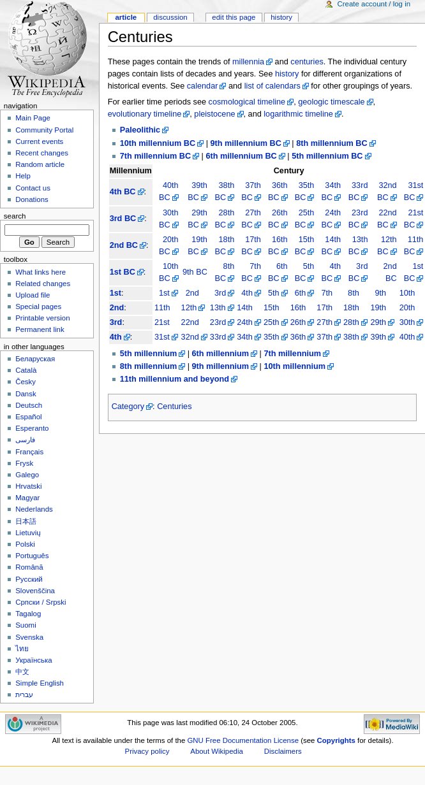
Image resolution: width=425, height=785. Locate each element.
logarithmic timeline (298, 114)
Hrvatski (28, 486)
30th (407, 322)
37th (324, 337)
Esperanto (31, 428)
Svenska (29, 637)
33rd (218, 337)
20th (407, 307)
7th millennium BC (155, 156)
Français (29, 452)
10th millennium (294, 366)
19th (378, 307)
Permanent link (39, 329)
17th (324, 307)
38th (351, 337)
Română (29, 567)
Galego (27, 475)
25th (272, 322)
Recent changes (41, 153)
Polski (25, 544)
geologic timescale (331, 101)
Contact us (32, 188)
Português (31, 555)
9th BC (195, 272)
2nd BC (124, 245)
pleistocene (214, 114)
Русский (29, 579)
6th (300, 293)
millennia (248, 61)
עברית (24, 694)
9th (381, 293)
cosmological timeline (247, 101)
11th (162, 307)
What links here (40, 272)
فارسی (25, 439)
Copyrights (336, 740)
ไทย (22, 648)
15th (272, 307)
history (287, 73)
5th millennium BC (327, 156)
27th (324, 322)
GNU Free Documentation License (243, 740)
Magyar (27, 497)
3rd (220, 293)
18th (351, 307)
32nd (190, 337)
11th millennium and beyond (174, 379)
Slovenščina (35, 590)
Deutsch (28, 405)
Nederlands (34, 509)
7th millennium (292, 353)
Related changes (42, 283)
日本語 (25, 521)
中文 (22, 671)
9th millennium (221, 366)
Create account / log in (373, 4)
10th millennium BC (157, 143)
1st (115, 293)
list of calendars (272, 86)
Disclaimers (283, 751)
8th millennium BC (331, 143)
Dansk (25, 394)
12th (189, 307)
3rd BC (123, 218)
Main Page (32, 118)
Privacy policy (147, 751)
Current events (39, 141)
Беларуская (35, 359)
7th (326, 293)
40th (407, 337)
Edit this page (233, 17)
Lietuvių (27, 533)
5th (274, 293)
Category (128, 406)
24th (245, 322)
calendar (202, 86)
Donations (31, 199)
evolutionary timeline (145, 114)
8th (353, 293)
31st (162, 337)
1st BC (122, 272)
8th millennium (148, 366)
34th (245, 337)
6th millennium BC (240, 156)
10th (407, 293)
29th (378, 322)
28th (351, 322)
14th (245, 307)
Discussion (170, 17)
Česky (25, 381)
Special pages (38, 306)
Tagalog (28, 613)
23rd (218, 322)
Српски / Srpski (40, 602)
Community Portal (44, 130)
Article (126, 17)
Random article (39, 164)
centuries (306, 61)
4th (247, 293)
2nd (192, 293)
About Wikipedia (216, 751)
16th (298, 307)
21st (162, 322)
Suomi (25, 625)
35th (272, 337)
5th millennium (148, 353)
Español (28, 417)
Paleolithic (140, 130)
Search (15, 216)
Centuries (174, 406)
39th (378, 337)
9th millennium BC (245, 143)
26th (298, 322)
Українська (33, 660)
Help (23, 176)
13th (218, 307)
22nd (190, 322)
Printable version (42, 318)
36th (298, 337)
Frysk (24, 463)
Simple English (39, 683)
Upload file (32, 295)
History (281, 17)
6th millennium (221, 353)
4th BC (123, 191)
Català (25, 370)
